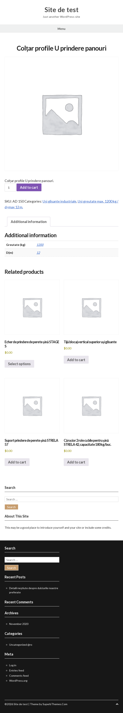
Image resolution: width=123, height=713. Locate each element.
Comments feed (19, 675)
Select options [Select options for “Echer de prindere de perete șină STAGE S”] (19, 364)
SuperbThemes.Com (55, 704)
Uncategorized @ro (20, 644)
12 (38, 252)
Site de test (61, 9)
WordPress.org (18, 680)
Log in (12, 665)
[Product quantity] (10, 187)
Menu (61, 28)
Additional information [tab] (29, 222)
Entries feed (16, 670)
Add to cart (29, 187)
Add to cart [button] (76, 360)
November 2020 (18, 623)
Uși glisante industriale (59, 201)
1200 (39, 244)
